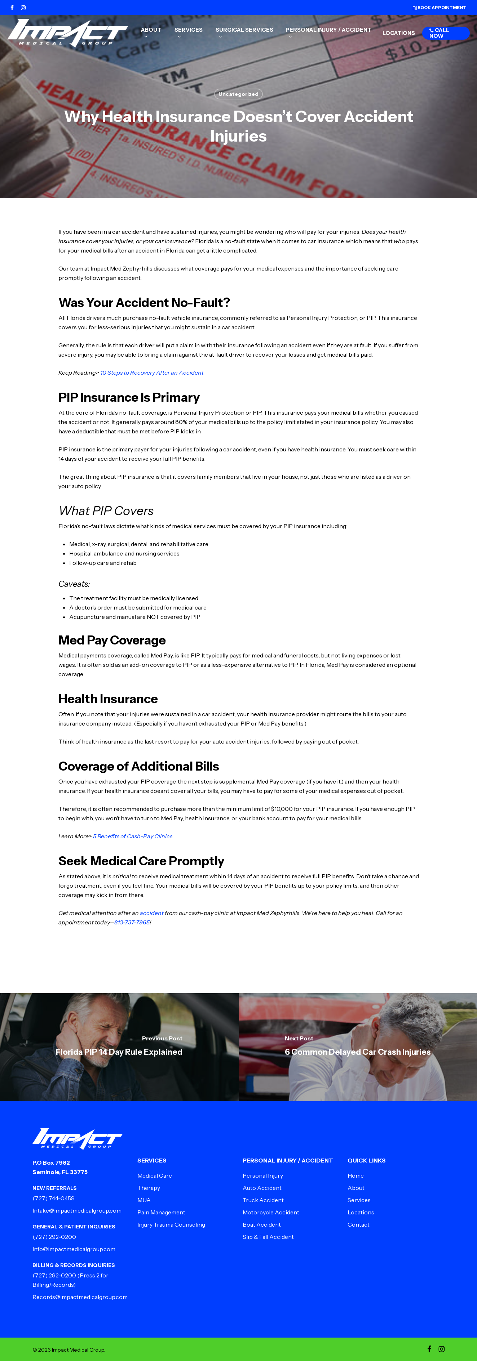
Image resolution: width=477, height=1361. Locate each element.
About (356, 1187)
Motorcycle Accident (271, 1212)
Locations (361, 1212)
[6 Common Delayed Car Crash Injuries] (358, 1047)
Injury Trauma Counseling (171, 1224)
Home (356, 1175)
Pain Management (161, 1212)
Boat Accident (262, 1224)
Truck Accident (263, 1200)
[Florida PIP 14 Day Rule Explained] (119, 1047)
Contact (359, 1224)
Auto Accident (262, 1187)
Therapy (148, 1187)
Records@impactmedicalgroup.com (80, 1296)
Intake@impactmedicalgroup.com (77, 1210)
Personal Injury (263, 1175)
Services (359, 1200)
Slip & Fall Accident (268, 1236)
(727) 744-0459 (53, 1198)
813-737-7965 (132, 922)
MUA (144, 1200)
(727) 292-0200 (54, 1236)
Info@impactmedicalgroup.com (73, 1249)
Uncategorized (238, 94)
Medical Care (154, 1175)
